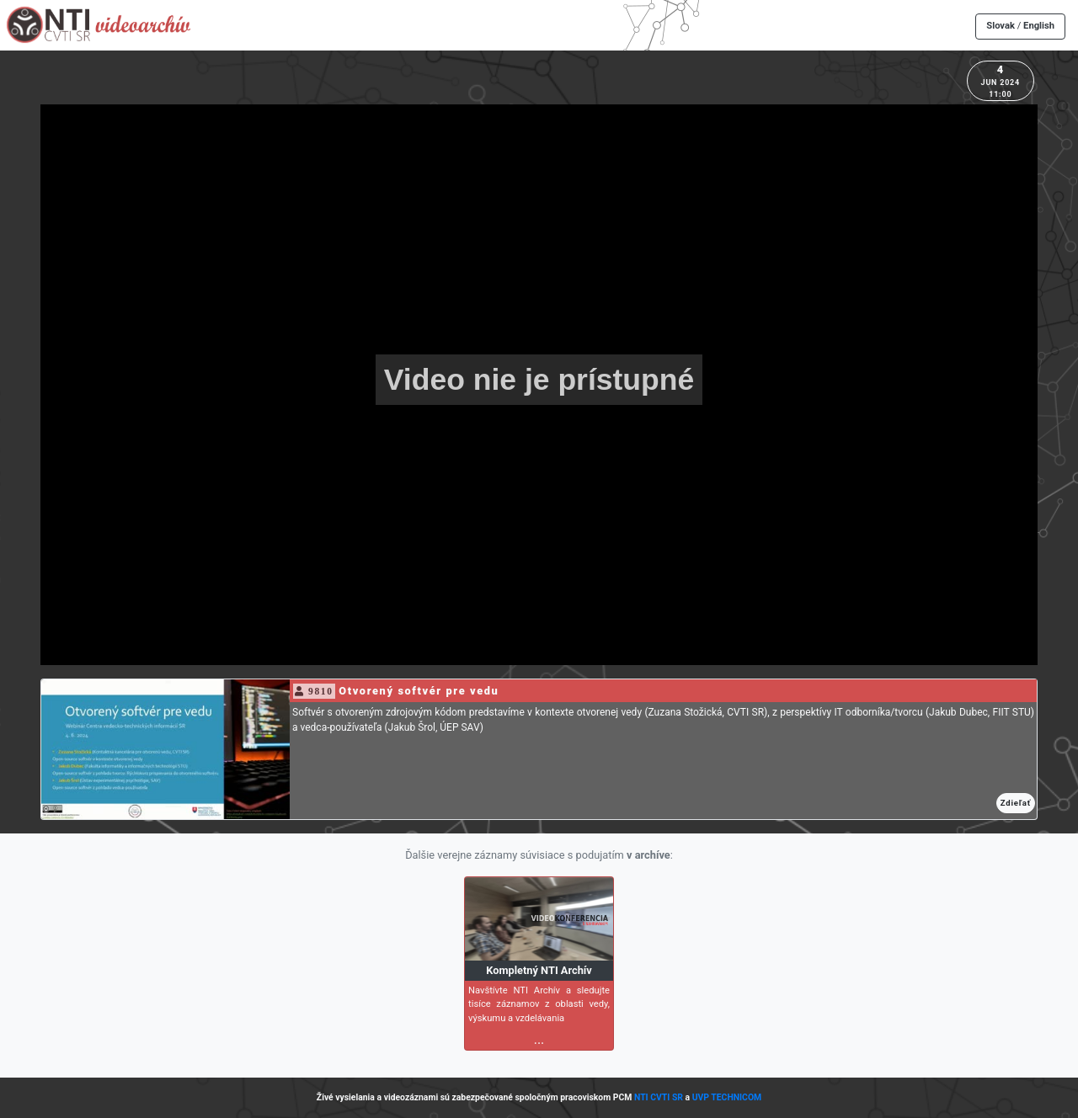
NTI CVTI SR (658, 1097)
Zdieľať (1016, 802)
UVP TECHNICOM (727, 1097)
